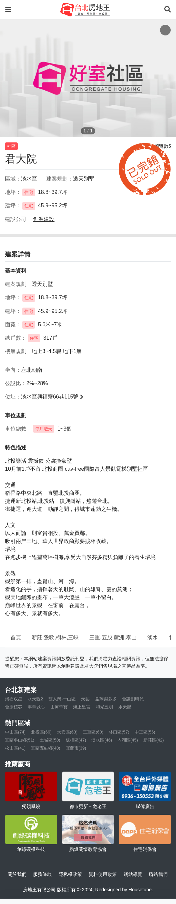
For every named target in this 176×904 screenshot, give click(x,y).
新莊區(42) (153, 740)
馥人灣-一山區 (62, 698)
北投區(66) (41, 731)
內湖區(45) (127, 740)
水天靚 (124, 706)
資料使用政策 (103, 874)
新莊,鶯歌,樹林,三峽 (55, 637)
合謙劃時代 (133, 698)
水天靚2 (35, 698)
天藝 (85, 698)
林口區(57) (119, 731)
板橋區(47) (76, 740)
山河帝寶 (59, 706)
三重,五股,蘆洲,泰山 (112, 637)
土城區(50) (50, 740)
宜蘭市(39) (76, 748)
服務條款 (42, 874)
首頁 (15, 637)
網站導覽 (133, 874)
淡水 (152, 637)
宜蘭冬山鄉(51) (19, 740)
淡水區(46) (101, 740)
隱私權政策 (70, 874)
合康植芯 (13, 706)
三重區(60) (93, 731)
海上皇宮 (81, 706)
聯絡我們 (158, 874)
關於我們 (17, 874)
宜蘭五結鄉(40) (45, 748)
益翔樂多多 (106, 698)
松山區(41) (15, 748)
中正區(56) (145, 731)
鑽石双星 (13, 698)
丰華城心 (36, 706)
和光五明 (104, 706)
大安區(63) (67, 731)
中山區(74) (15, 731)
